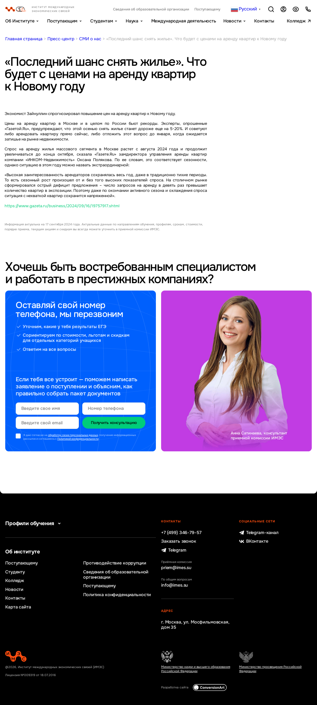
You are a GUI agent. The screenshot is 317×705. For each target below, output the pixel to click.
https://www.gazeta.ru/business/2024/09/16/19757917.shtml (62, 206)
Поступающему (207, 9)
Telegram (173, 550)
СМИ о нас (90, 39)
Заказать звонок (178, 541)
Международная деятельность (183, 21)
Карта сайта (18, 607)
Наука (132, 21)
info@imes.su (174, 585)
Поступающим (62, 21)
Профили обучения (34, 523)
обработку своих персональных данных (73, 435)
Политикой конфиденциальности (78, 439)
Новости (232, 21)
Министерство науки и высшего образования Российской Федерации (195, 669)
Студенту (15, 572)
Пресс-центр (60, 39)
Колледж (296, 21)
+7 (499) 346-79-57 (181, 532)
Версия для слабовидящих (295, 9)
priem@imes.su (176, 567)
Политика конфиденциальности (117, 594)
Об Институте (19, 21)
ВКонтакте (253, 541)
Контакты (264, 21)
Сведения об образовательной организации (151, 9)
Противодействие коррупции (114, 563)
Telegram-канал (258, 532)
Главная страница (24, 39)
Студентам (101, 21)
